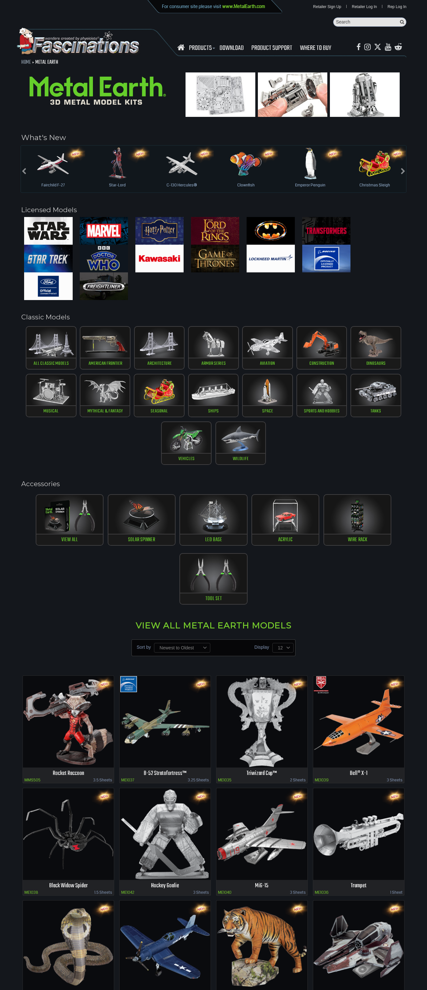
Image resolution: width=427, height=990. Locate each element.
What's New (43, 137)
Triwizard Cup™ (261, 644)
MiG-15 (262, 756)
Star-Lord (117, 186)
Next (386, 893)
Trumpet (358, 756)
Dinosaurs (332, 339)
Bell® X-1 (359, 644)
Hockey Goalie (165, 756)
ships (142, 386)
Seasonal (94, 386)
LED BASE (182, 469)
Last (399, 893)
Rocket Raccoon (68, 644)
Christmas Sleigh (374, 186)
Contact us (102, 967)
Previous (307, 893)
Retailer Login (25, 967)
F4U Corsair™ (165, 869)
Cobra (68, 869)
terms (121, 967)
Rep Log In (396, 7)
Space (189, 386)
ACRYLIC (244, 469)
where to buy (54, 967)
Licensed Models (52, 210)
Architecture (142, 339)
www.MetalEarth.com (243, 6)
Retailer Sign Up (327, 7)
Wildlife (380, 386)
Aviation (237, 339)
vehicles (332, 386)
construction (285, 339)
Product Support (271, 48)
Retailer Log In (364, 7)
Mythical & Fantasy (47, 386)
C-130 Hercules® (182, 186)
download (232, 48)
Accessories (42, 412)
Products (201, 48)
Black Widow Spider (68, 756)
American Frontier (94, 339)
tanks (284, 386)
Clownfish (246, 186)
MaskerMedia (414, 981)
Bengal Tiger (262, 869)
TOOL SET (369, 469)
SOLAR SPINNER (120, 469)
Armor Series (189, 339)
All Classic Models (47, 339)
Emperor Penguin (310, 186)
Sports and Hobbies (237, 386)
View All (58, 469)
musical (380, 339)
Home (26, 63)
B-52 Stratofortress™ (165, 644)
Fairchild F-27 (53, 186)
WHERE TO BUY (315, 48)
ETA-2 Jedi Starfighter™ (359, 869)
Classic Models (47, 291)
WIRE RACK (306, 469)
